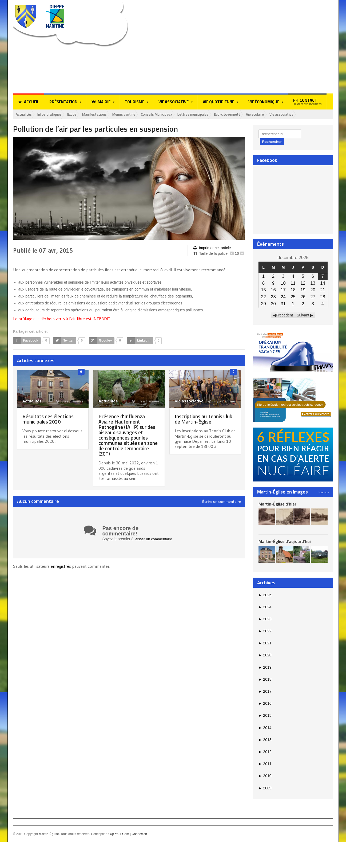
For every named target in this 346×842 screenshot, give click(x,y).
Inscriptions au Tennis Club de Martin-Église (205, 419)
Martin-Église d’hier (277, 504)
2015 (265, 716)
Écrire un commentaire (221, 502)
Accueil (28, 102)
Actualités (25, 114)
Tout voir (323, 492)
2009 (265, 788)
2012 (265, 752)
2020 (265, 655)
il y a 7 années (222, 401)
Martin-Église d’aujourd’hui (284, 541)
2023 (265, 619)
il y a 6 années (69, 401)
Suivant (303, 315)
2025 (265, 595)
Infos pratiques (53, 114)
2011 (265, 764)
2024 (265, 607)
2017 (265, 692)
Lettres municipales (211, 114)
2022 (265, 631)
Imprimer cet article (211, 248)
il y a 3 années (146, 401)
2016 (265, 704)
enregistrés (61, 566)
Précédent (284, 315)
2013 (265, 740)
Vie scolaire (278, 114)
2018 (265, 679)
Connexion (139, 834)
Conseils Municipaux (170, 114)
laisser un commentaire (153, 539)
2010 (265, 776)
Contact (307, 101)
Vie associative (307, 114)
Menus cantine (134, 114)
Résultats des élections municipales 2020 (49, 419)
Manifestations (102, 114)
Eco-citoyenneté (248, 114)
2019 (265, 667)
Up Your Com (119, 834)
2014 (265, 728)
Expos (78, 114)
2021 (265, 643)
